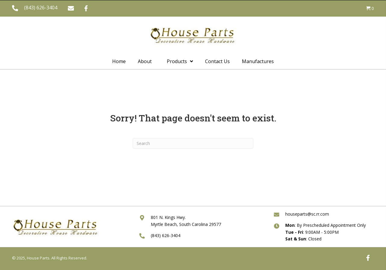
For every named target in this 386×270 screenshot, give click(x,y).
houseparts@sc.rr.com (307, 214)
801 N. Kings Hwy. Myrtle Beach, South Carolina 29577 (186, 220)
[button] (71, 8)
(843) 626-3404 (40, 7)
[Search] (193, 143)
